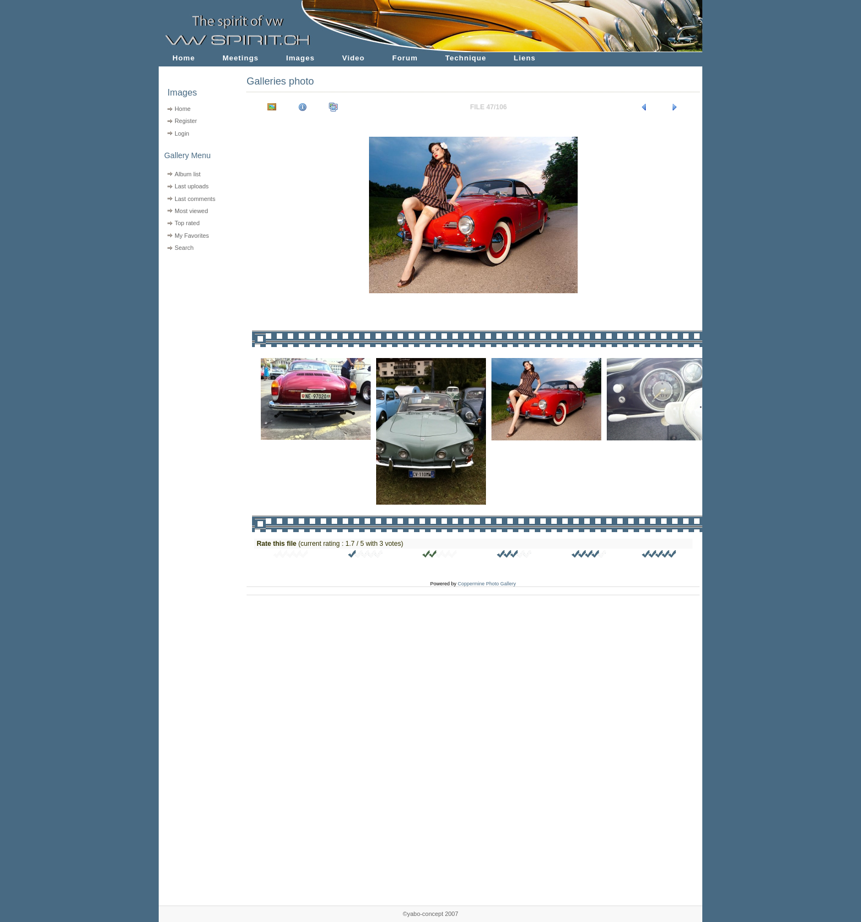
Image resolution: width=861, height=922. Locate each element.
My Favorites (192, 235)
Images (300, 58)
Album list (187, 174)
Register (186, 121)
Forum (405, 58)
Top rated (187, 223)
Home (183, 58)
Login (182, 133)
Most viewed (191, 211)
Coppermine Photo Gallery (486, 583)
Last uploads (192, 186)
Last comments (195, 198)
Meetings (240, 58)
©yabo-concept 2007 (430, 913)
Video (353, 58)
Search (184, 247)
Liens (525, 58)
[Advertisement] (195, 324)
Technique (466, 58)
